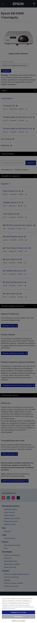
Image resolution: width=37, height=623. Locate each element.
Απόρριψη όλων (18, 616)
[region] (18, 609)
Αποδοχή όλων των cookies (18, 612)
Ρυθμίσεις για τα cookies (18, 620)
